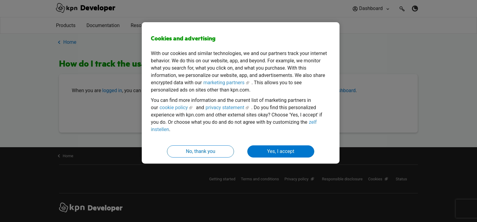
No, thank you (200, 151)
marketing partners (223, 82)
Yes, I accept (280, 151)
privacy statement (225, 107)
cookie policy (173, 107)
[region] (240, 93)
